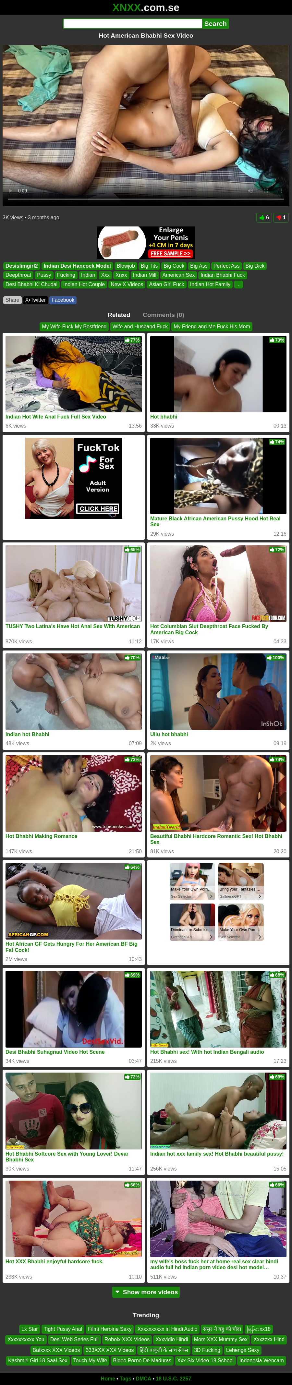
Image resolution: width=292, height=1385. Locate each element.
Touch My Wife (90, 1360)
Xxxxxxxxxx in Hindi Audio (167, 1329)
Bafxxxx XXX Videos (56, 1350)
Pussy (44, 275)
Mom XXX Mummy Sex (221, 1339)
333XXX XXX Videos (110, 1350)
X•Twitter (35, 300)
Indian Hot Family (210, 284)
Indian (88, 275)
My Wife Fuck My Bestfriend (74, 326)
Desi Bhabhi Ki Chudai (31, 284)
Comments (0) (163, 314)
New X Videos (127, 284)
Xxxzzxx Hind (269, 1339)
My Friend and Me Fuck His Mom (212, 326)
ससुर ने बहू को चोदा (222, 1329)
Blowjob (126, 266)
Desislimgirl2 (22, 266)
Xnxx (121, 275)
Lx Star (29, 1329)
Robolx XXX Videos (127, 1339)
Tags (125, 1378)
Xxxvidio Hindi (171, 1339)
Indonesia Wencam (261, 1360)
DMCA (143, 1378)
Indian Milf (145, 275)
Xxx (105, 275)
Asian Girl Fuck (166, 284)
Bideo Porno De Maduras (142, 1360)
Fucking (66, 275)
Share (12, 300)
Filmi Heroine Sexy (109, 1329)
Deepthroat (18, 275)
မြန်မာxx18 (259, 1329)
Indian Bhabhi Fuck (223, 275)
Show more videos (146, 1292)
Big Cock (174, 266)
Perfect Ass (226, 266)
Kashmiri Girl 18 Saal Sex (37, 1360)
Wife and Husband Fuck (140, 326)
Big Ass (198, 266)
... (238, 284)
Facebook (63, 300)
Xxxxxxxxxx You (25, 1339)
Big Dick (255, 266)
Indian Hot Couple (84, 284)
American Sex (179, 275)
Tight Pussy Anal (63, 1329)
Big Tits (149, 266)
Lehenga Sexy (242, 1350)
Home (108, 1378)
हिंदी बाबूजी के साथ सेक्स (164, 1350)
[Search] (132, 23)
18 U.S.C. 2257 (173, 1378)
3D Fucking (207, 1350)
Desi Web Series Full (74, 1339)
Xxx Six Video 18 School (205, 1360)
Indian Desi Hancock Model (77, 266)
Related (119, 314)
